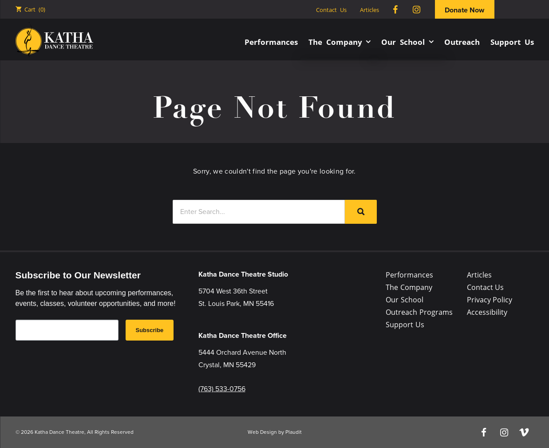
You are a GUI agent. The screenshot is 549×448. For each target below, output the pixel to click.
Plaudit (293, 432)
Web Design (262, 432)
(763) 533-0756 (221, 389)
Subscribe (150, 330)
